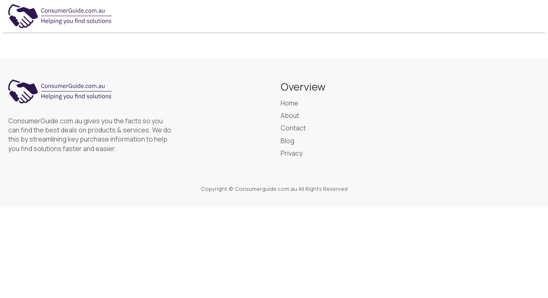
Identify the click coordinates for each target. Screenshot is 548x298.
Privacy (292, 153)
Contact (293, 127)
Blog (287, 140)
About (290, 115)
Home (289, 103)
